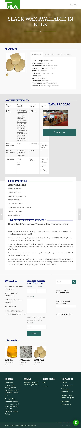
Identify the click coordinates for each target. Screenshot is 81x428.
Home (44, 382)
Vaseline (23, 138)
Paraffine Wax (21, 140)
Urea (24, 120)
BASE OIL (20, 110)
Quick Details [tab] (36, 54)
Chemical (12, 224)
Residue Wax (21, 128)
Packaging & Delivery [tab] (64, 54)
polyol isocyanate (22, 124)
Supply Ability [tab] (49, 54)
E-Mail (39, 287)
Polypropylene (21, 122)
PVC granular (21, 111)
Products (45, 386)
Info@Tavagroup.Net (15, 311)
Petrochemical (28, 224)
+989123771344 (67, 385)
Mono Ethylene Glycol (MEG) (22, 134)
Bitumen (19, 123)
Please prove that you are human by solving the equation (36, 319)
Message (30, 297)
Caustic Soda (21, 127)
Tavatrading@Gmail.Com (16, 314)
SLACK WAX (39, 360)
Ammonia (20, 132)
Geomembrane (22, 130)
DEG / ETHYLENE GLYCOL (21, 118)
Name (29, 287)
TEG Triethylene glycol (20, 115)
